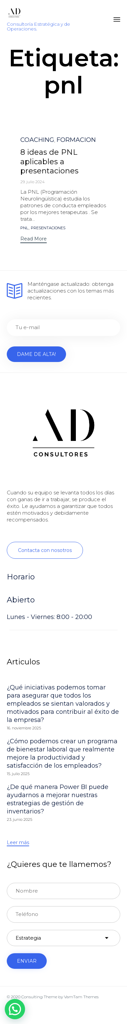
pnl (24, 228)
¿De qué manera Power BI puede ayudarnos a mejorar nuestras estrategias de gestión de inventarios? (57, 799)
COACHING (37, 140)
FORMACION (76, 140)
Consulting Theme (39, 996)
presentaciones (48, 228)
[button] (33, 239)
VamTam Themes (81, 996)
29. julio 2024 (32, 181)
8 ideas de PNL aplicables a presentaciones (49, 162)
